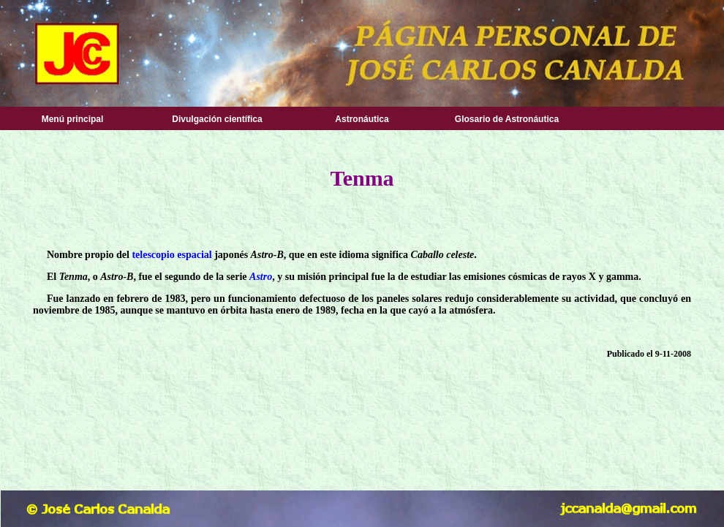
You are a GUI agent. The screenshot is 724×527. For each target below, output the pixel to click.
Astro (260, 276)
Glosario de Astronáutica (507, 119)
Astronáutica (361, 119)
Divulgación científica (217, 119)
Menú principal (73, 119)
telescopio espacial (171, 254)
